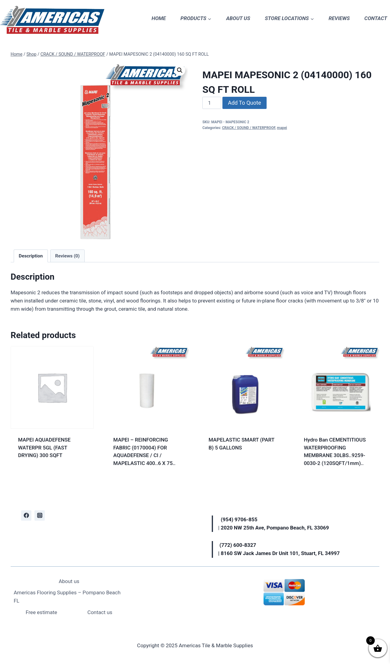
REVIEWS (339, 18)
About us (69, 581)
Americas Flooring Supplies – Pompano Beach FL (67, 596)
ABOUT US (238, 18)
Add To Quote (244, 103)
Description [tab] (31, 256)
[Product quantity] (211, 103)
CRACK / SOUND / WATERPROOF (248, 128)
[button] (179, 70)
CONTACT (375, 18)
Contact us (99, 612)
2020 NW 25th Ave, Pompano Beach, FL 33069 (275, 528)
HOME (159, 18)
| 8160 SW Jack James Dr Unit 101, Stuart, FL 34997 (279, 553)
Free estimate (41, 612)
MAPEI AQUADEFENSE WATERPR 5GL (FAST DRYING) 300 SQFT (44, 447)
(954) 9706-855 (240, 519)
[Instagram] (39, 515)
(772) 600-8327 (237, 545)
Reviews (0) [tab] (67, 256)
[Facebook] (26, 515)
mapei (282, 128)
